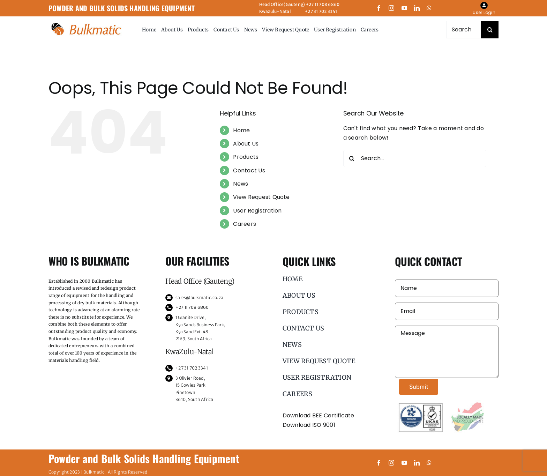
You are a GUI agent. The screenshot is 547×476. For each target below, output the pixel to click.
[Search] (490, 29)
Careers (244, 224)
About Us (245, 144)
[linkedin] (417, 8)
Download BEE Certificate (318, 415)
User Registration (257, 211)
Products (245, 157)
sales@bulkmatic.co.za (199, 297)
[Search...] (463, 29)
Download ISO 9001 (309, 425)
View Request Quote (261, 197)
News (240, 184)
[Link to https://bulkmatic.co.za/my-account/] (484, 5)
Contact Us (249, 170)
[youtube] (404, 8)
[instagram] (391, 8)
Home (241, 130)
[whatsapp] (429, 8)
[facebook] (379, 8)
